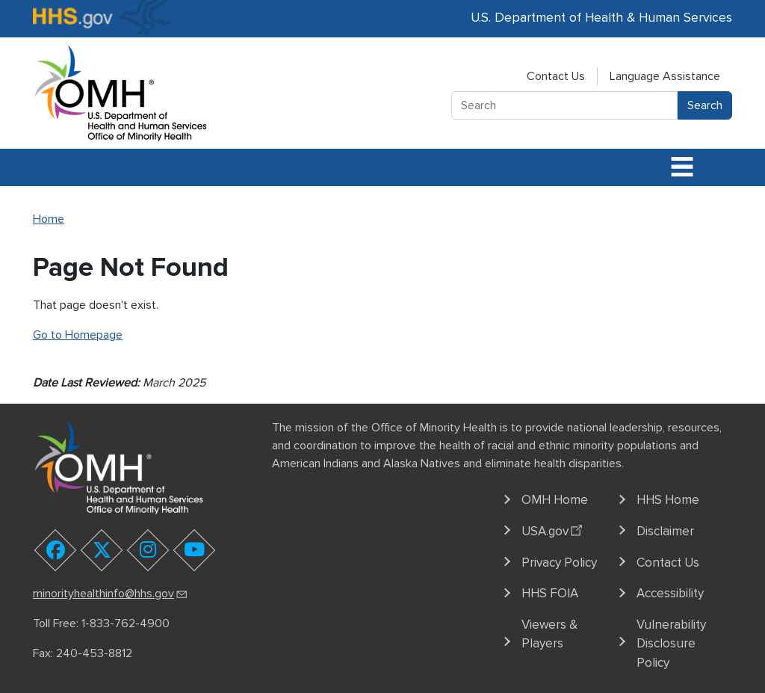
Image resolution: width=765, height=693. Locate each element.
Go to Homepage (78, 334)
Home (48, 219)
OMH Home (554, 500)
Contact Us (556, 76)
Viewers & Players (549, 634)
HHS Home (668, 500)
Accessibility (670, 593)
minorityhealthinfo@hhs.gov (111, 593)
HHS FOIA (549, 593)
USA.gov (553, 529)
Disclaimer (665, 531)
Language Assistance (665, 76)
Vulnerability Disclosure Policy (671, 644)
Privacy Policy (559, 562)
